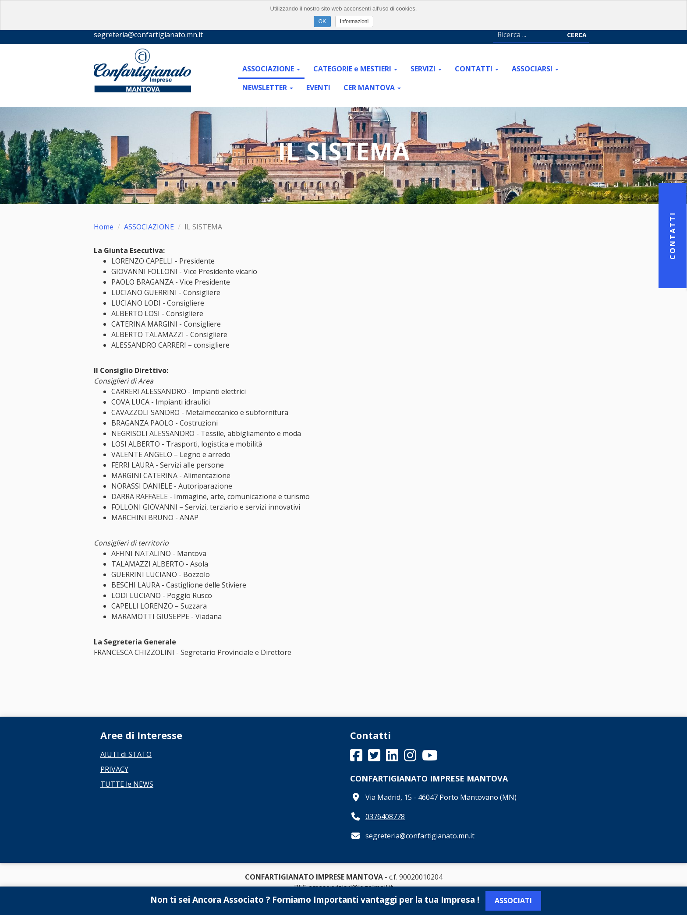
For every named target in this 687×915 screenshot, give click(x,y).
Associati (513, 900)
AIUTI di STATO (126, 754)
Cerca (577, 35)
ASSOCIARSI (535, 69)
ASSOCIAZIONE (271, 69)
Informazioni (354, 21)
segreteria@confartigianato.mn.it (420, 836)
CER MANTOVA (372, 87)
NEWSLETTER (267, 87)
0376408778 (385, 816)
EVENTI (318, 87)
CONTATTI (477, 69)
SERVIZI (426, 69)
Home (103, 227)
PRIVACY (114, 769)
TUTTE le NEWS (126, 784)
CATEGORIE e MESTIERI (355, 69)
